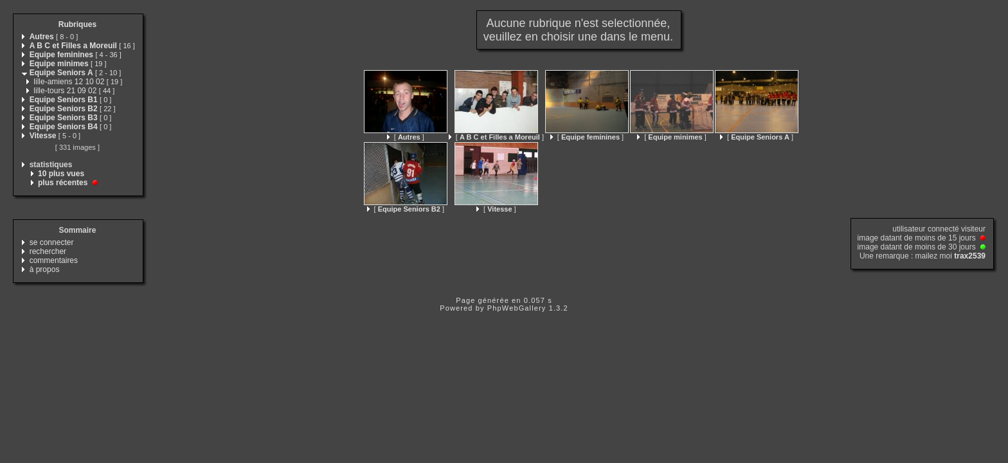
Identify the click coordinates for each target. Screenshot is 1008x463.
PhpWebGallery (516, 308)
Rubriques (77, 24)
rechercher (48, 251)
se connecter (52, 242)
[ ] (405, 137)
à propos (45, 269)
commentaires (54, 260)
